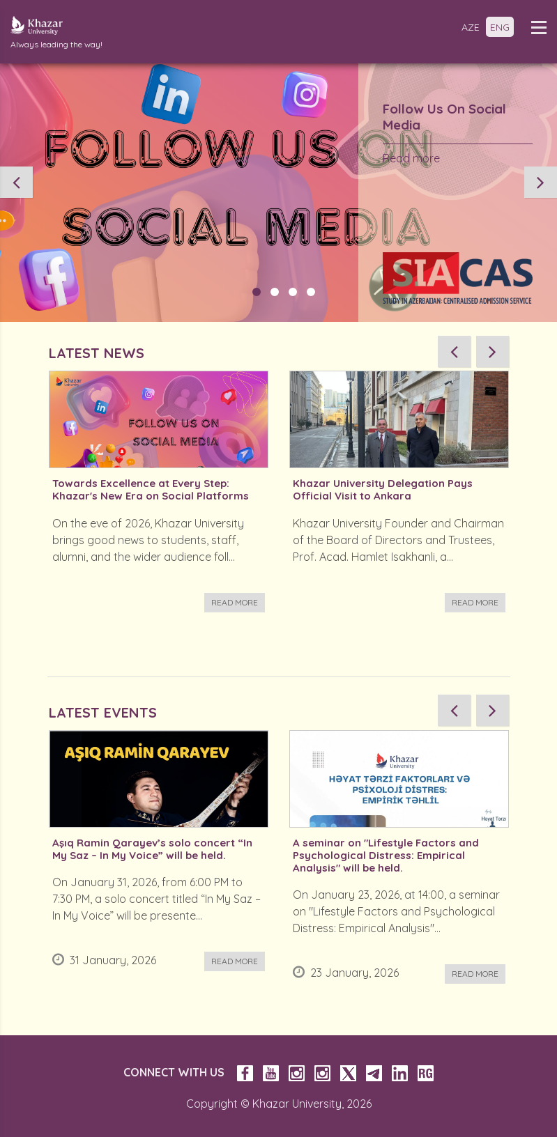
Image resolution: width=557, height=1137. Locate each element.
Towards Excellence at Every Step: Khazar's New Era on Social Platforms (150, 489)
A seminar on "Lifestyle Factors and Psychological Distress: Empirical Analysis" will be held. (386, 855)
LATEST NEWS (96, 353)
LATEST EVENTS (103, 712)
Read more (411, 158)
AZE (470, 27)
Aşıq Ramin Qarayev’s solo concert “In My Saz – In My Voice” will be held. (152, 849)
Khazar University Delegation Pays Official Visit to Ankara (383, 489)
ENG (500, 27)
